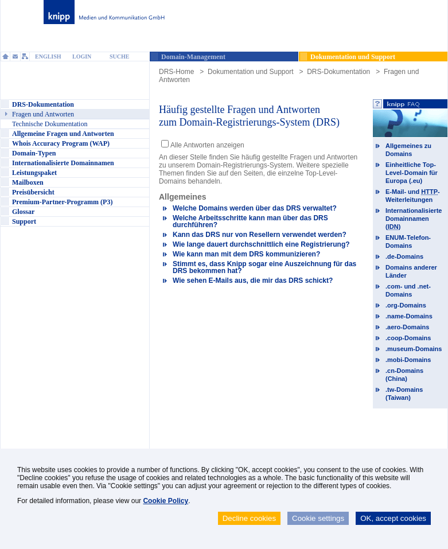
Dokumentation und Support (250, 72)
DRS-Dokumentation (338, 72)
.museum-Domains (413, 348)
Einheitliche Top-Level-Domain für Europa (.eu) (411, 172)
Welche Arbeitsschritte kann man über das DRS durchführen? (250, 221)
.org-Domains (405, 305)
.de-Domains (404, 256)
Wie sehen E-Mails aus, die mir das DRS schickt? (253, 281)
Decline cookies (249, 518)
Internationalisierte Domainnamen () (413, 218)
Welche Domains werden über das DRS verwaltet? (255, 208)
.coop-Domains (408, 337)
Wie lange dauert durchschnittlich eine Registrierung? (261, 244)
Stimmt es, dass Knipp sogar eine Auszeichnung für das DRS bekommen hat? (264, 267)
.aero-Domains (407, 327)
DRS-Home (176, 72)
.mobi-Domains (408, 359)
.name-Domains (409, 316)
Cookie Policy (165, 501)
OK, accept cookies (393, 518)
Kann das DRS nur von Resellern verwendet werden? (259, 235)
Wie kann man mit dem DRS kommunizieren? (246, 254)
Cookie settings (318, 518)
